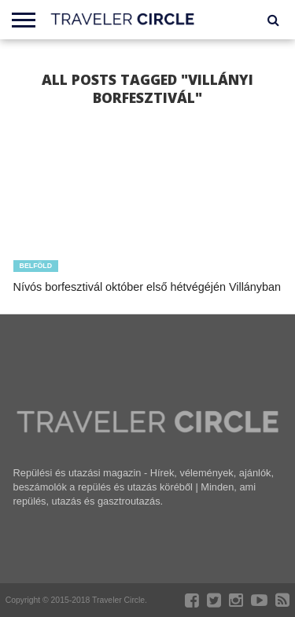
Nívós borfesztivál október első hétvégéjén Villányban (147, 287)
